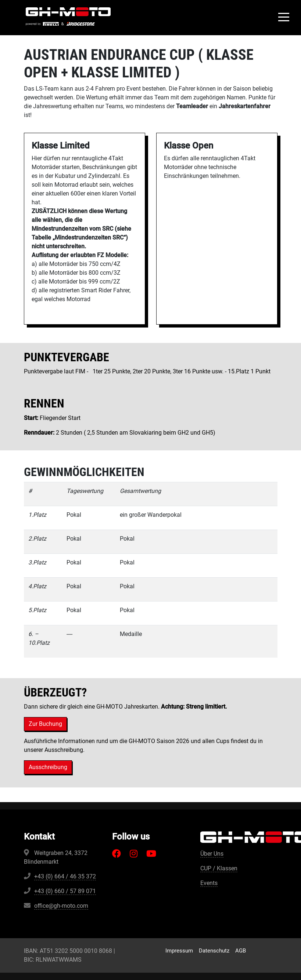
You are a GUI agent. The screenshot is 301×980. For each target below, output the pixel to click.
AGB (240, 950)
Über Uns (211, 853)
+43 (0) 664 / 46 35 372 (65, 876)
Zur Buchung (45, 723)
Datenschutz (214, 950)
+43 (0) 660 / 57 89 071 (65, 891)
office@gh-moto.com (61, 905)
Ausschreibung (48, 767)
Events (209, 883)
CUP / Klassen (218, 868)
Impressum (179, 950)
